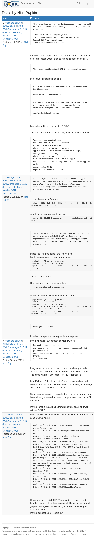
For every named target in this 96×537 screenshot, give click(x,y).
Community (27, 3)
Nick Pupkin (8, 363)
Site (41, 3)
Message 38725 (10, 431)
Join (79, 3)
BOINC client (9, 26)
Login (87, 3)
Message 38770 (10, 39)
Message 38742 (10, 193)
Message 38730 (10, 357)
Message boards (13, 23)
